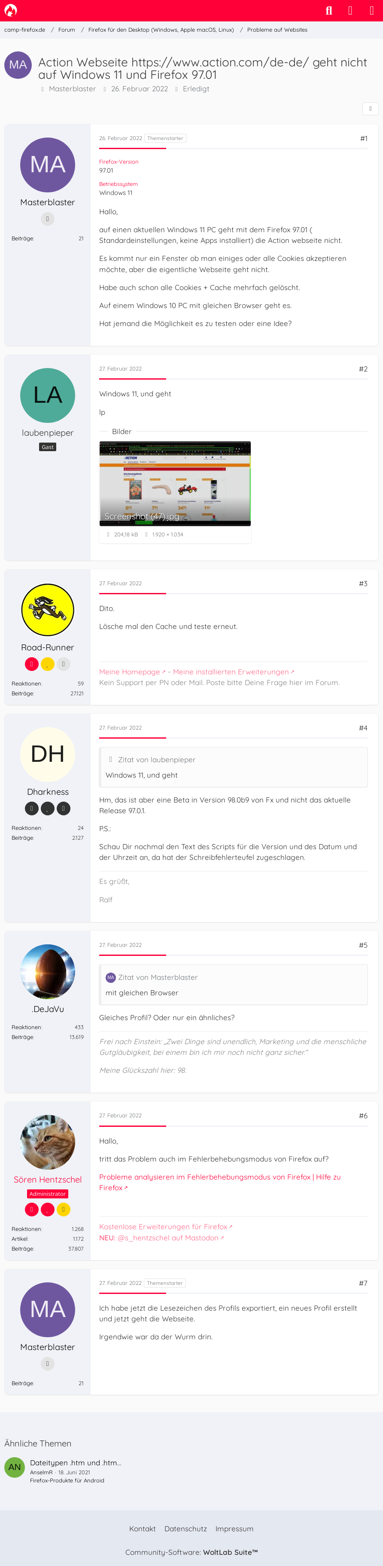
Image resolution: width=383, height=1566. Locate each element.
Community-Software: (191, 1552)
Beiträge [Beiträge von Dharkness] (22, 837)
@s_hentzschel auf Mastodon (159, 1237)
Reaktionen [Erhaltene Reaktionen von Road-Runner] (26, 683)
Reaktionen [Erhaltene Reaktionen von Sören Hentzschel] (26, 1228)
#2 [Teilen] (363, 368)
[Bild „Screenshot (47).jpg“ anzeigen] (175, 492)
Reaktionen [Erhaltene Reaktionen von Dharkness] (26, 827)
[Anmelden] (350, 10)
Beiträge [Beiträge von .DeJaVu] (22, 1036)
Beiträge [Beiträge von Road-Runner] (22, 693)
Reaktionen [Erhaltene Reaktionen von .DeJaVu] (26, 1027)
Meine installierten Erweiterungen (231, 671)
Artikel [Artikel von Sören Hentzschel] (19, 1238)
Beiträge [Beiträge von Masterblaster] (22, 238)
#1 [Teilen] (364, 138)
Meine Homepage (129, 671)
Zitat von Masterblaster (158, 977)
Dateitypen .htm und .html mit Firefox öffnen (106, 1462)
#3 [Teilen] (363, 583)
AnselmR (41, 1472)
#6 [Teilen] (363, 1115)
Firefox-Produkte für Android (67, 1480)
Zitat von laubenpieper (157, 759)
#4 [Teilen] (363, 727)
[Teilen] (370, 108)
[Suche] (328, 10)
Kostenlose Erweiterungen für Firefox (163, 1226)
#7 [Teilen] (363, 1283)
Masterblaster (72, 88)
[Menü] (371, 10)
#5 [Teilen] (363, 944)
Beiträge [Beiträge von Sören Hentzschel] (22, 1248)
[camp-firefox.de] (11, 10)
